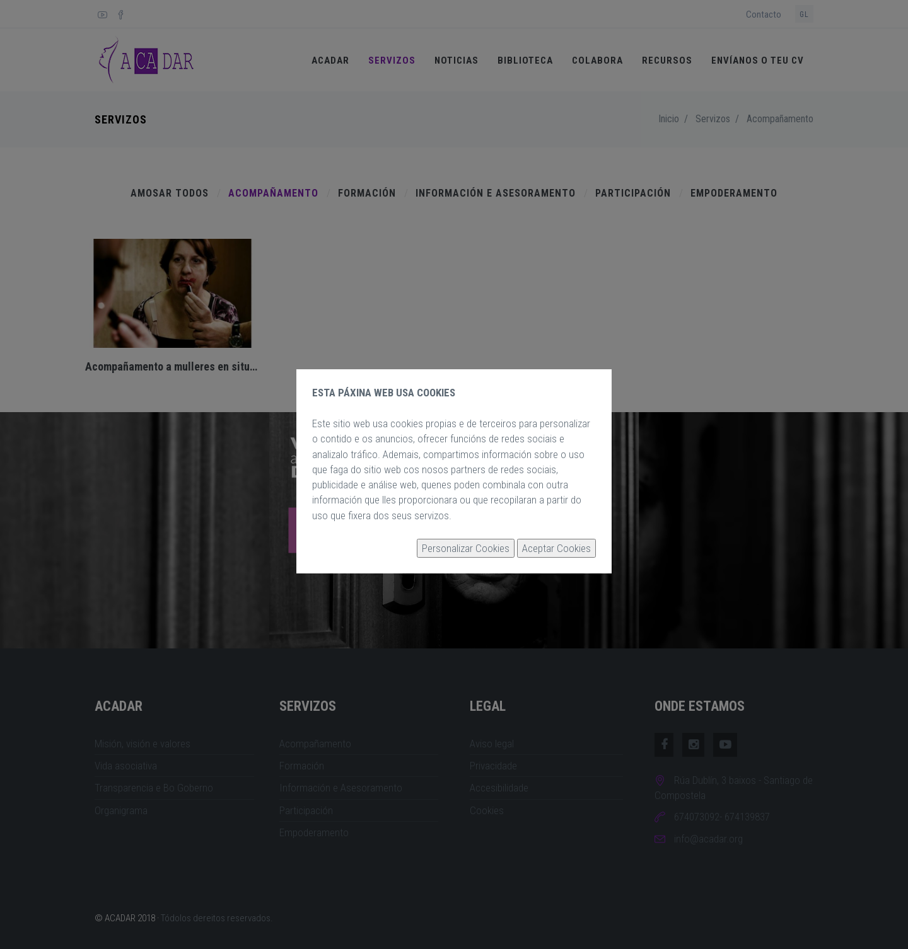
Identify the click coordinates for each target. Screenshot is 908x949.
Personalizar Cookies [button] (465, 548)
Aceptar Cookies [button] (556, 548)
